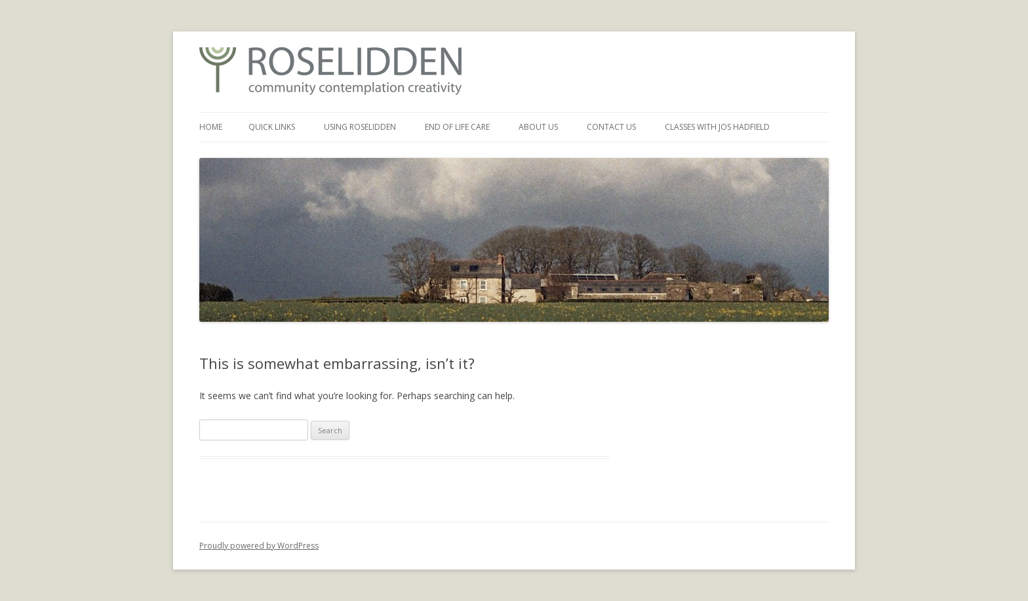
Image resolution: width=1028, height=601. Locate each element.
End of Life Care (457, 126)
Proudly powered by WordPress (259, 545)
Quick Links (271, 126)
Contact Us (611, 126)
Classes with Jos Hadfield (717, 126)
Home (210, 126)
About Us (538, 126)
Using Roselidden (360, 126)
